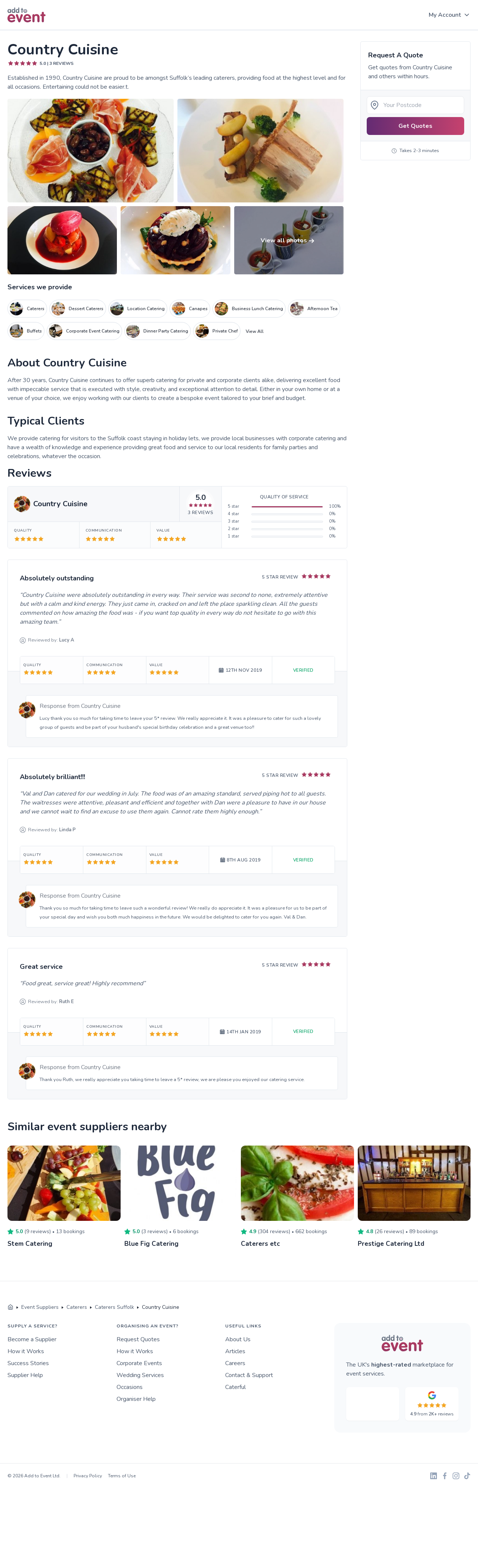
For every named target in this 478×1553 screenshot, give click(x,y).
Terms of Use (122, 1476)
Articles (235, 1351)
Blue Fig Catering (151, 1243)
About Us (238, 1339)
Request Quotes (138, 1339)
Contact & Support (249, 1375)
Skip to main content (26, 30)
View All (255, 331)
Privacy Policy (88, 1476)
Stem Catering (30, 1243)
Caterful (235, 1387)
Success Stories (28, 1363)
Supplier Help (25, 1375)
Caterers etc (260, 1243)
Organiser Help (136, 1399)
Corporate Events (139, 1363)
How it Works (25, 1351)
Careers (235, 1363)
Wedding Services (140, 1375)
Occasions (130, 1387)
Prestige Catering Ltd (391, 1243)
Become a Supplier (31, 1339)
